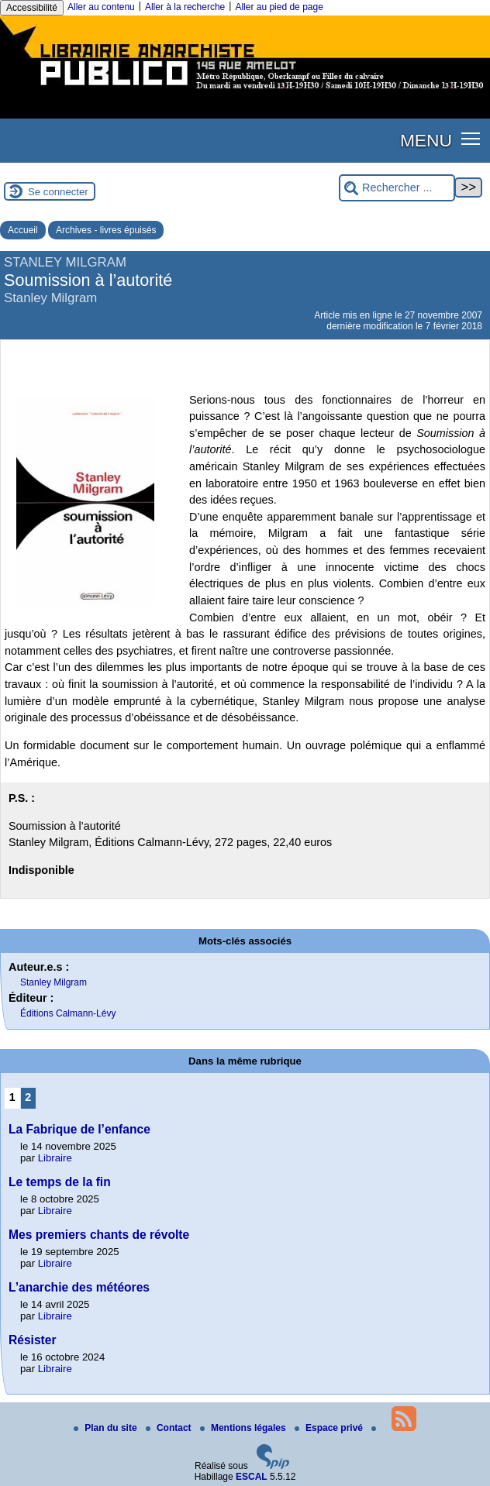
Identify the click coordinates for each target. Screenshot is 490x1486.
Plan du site (107, 1427)
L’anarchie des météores (79, 1287)
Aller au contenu (101, 7)
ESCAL (251, 1476)
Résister (33, 1340)
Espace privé (330, 1427)
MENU (426, 140)
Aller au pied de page (279, 7)
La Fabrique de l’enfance (79, 1129)
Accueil (23, 230)
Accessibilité (31, 7)
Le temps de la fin (60, 1181)
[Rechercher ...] (397, 187)
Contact (170, 1427)
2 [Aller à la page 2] (28, 1097)
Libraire (55, 1158)
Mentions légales (244, 1427)
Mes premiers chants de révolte (99, 1234)
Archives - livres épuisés (106, 230)
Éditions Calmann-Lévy (68, 1013)
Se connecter (58, 192)
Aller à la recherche (185, 7)
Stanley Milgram (53, 982)
